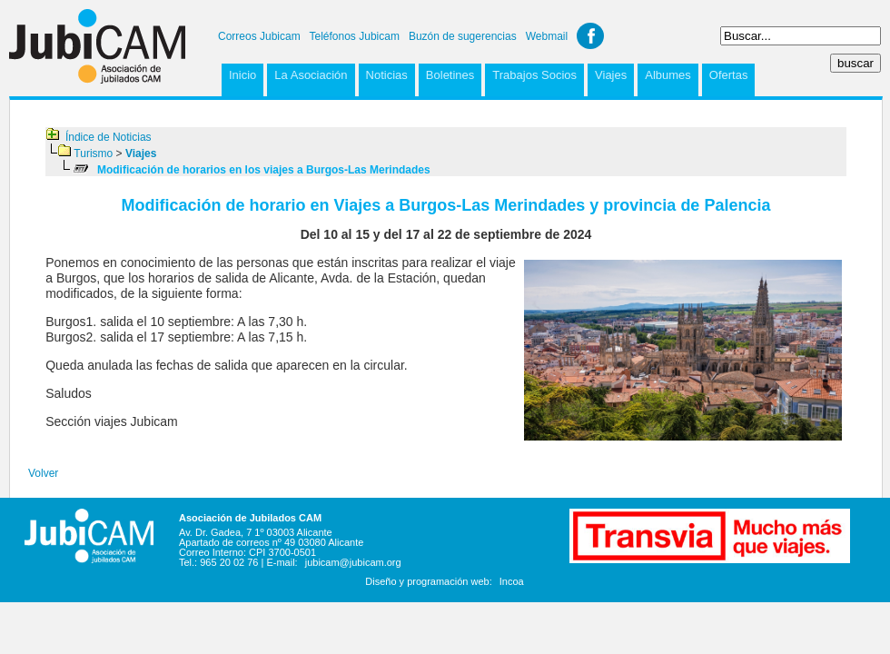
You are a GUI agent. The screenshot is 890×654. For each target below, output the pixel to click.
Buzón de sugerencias (463, 36)
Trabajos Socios (534, 75)
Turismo (93, 153)
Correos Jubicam (259, 36)
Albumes (668, 75)
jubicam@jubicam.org (353, 562)
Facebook (590, 36)
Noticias (387, 75)
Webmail (547, 36)
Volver (43, 473)
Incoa (511, 581)
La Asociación (310, 75)
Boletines (450, 75)
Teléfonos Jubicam (355, 36)
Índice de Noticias (108, 137)
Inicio (242, 75)
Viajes (611, 75)
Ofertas (728, 75)
